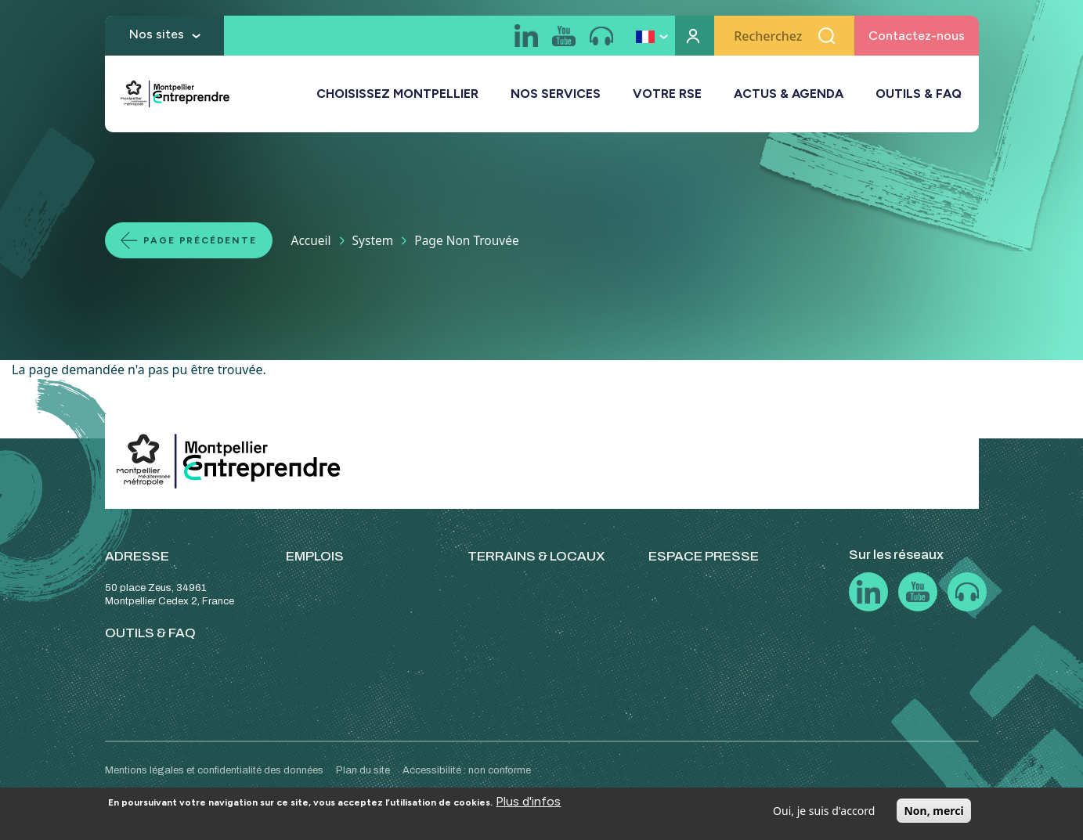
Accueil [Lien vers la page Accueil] (311, 240)
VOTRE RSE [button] (667, 93)
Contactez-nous (916, 35)
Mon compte (694, 36)
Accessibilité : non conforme (467, 770)
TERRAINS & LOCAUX (536, 556)
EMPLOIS (315, 556)
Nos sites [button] (156, 34)
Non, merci (933, 810)
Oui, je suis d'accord (824, 810)
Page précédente (200, 240)
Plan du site (363, 770)
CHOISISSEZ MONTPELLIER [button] (397, 93)
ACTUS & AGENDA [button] (788, 93)
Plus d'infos (528, 801)
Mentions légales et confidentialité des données (214, 770)
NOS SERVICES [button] (556, 93)
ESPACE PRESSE (703, 556)
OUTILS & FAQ (918, 93)
